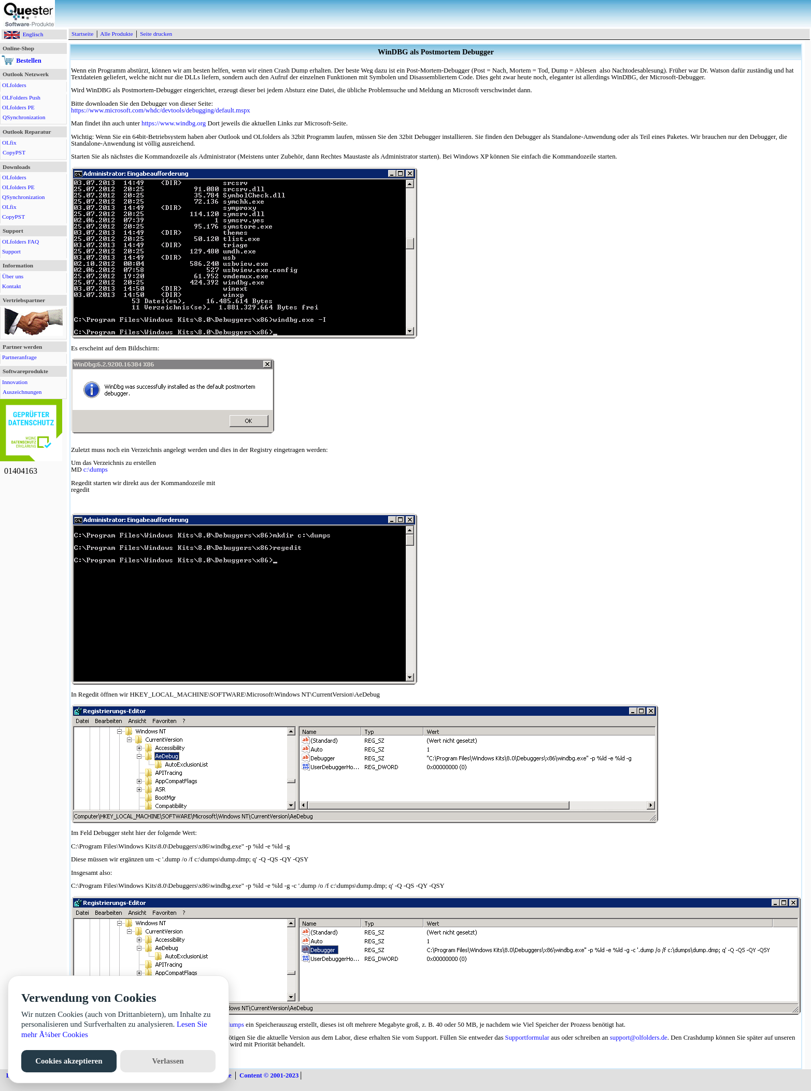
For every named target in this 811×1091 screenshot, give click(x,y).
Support (11, 251)
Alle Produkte (116, 34)
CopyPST (14, 152)
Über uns (12, 276)
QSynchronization (24, 117)
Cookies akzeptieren (68, 1061)
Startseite (82, 34)
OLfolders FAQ (20, 241)
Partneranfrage (19, 357)
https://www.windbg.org (173, 123)
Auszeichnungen (22, 392)
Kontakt (11, 286)
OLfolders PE (18, 107)
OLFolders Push (21, 97)
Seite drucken (156, 34)
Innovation (14, 382)
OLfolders (14, 85)
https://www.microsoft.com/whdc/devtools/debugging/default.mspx (160, 110)
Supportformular (527, 1037)
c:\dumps (95, 469)
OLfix (9, 142)
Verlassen (168, 1061)
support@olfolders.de (638, 1037)
